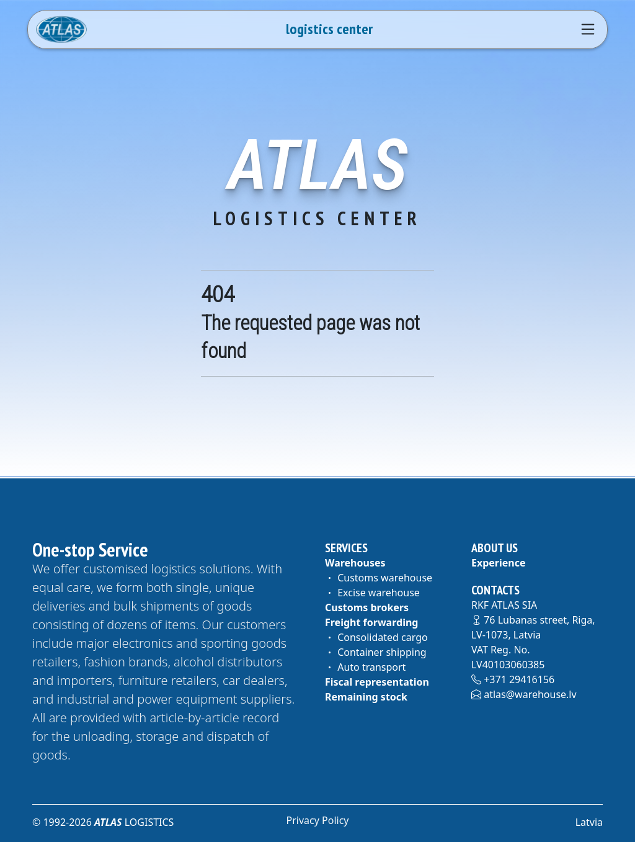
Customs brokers (367, 607)
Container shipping (376, 652)
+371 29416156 (512, 679)
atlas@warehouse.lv (524, 694)
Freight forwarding (371, 622)
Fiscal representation (377, 682)
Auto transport (365, 667)
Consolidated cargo (376, 637)
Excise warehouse (372, 592)
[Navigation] (588, 29)
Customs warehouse (378, 577)
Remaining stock (366, 697)
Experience (498, 563)
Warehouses (355, 563)
